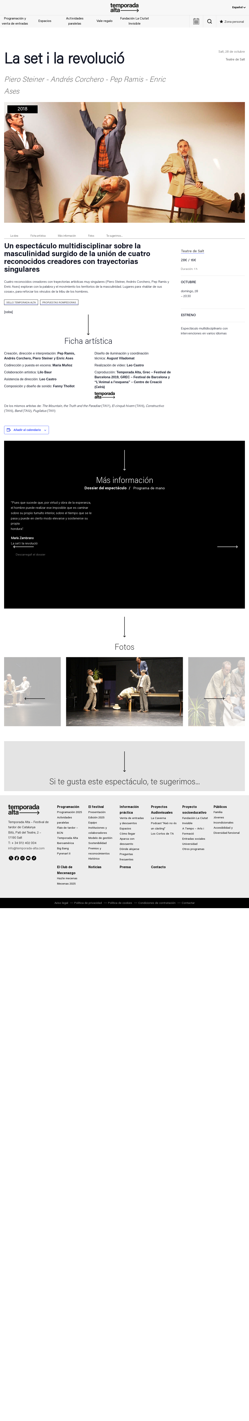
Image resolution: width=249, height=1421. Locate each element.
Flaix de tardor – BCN (67, 831)
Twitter (11, 857)
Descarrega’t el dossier (30, 554)
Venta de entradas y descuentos (132, 821)
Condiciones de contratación (157, 903)
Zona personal (234, 22)
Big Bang (63, 848)
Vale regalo (105, 21)
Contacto (158, 867)
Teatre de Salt (235, 59)
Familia (218, 812)
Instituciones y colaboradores (97, 831)
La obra (14, 236)
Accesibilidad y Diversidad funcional (227, 831)
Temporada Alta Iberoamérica (67, 841)
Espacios (44, 21)
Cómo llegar (127, 834)
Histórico (94, 859)
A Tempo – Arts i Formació (193, 831)
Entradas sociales (193, 839)
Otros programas (193, 849)
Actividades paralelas (74, 21)
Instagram (22, 857)
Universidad (189, 844)
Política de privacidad (88, 903)
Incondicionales (223, 822)
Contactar (188, 903)
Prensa (125, 867)
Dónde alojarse (129, 849)
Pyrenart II (63, 853)
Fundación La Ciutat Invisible (134, 21)
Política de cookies (120, 903)
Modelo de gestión (100, 838)
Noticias (94, 867)
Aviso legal (61, 903)
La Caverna (158, 818)
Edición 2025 (96, 817)
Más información (67, 236)
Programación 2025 (69, 812)
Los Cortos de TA (162, 834)
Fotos (91, 236)
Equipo (92, 822)
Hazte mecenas (67, 878)
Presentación (97, 812)
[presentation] (15, 547)
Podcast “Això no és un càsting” (164, 826)
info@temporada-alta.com (26, 848)
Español (239, 7)
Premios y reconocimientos (99, 851)
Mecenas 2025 (66, 884)
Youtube (28, 857)
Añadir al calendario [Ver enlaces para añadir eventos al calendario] (27, 430)
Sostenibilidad (97, 843)
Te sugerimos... (114, 236)
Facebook (17, 857)
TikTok (34, 857)
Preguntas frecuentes (126, 857)
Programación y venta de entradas (15, 21)
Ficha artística (38, 236)
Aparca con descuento (127, 842)
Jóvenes (219, 817)
